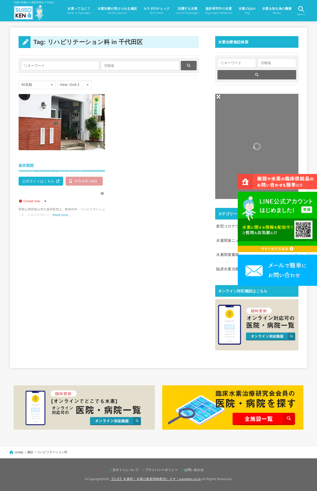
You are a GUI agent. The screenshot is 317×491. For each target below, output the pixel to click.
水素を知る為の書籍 (277, 11)
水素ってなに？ (79, 11)
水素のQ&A (247, 11)
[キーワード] (60, 65)
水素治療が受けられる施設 (117, 11)
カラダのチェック (156, 11)
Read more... (62, 215)
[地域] (140, 65)
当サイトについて (125, 470)
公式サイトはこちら (38, 181)
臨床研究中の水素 (218, 11)
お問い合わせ (194, 470)
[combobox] (37, 85)
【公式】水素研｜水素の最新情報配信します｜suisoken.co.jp (155, 479)
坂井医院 (26, 165)
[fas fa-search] (189, 65)
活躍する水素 (187, 11)
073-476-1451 (83, 181)
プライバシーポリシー (161, 470)
